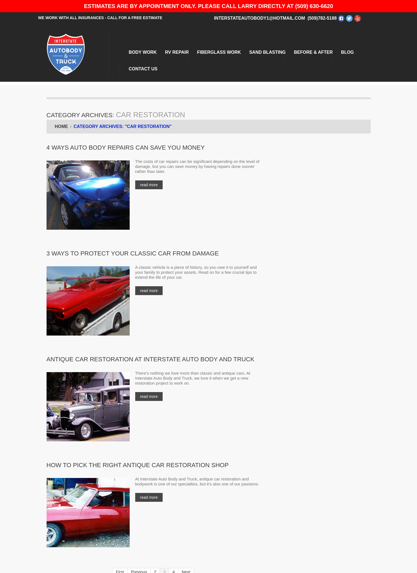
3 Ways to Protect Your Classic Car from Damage (133, 253)
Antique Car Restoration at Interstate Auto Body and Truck (151, 359)
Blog (347, 52)
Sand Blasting (267, 52)
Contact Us (143, 68)
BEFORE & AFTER (313, 52)
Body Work (143, 52)
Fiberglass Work (219, 52)
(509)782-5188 (322, 18)
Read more (149, 185)
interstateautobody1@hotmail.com (259, 18)
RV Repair (177, 52)
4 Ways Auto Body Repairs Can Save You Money (126, 147)
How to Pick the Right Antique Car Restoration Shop (138, 465)
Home (61, 126)
